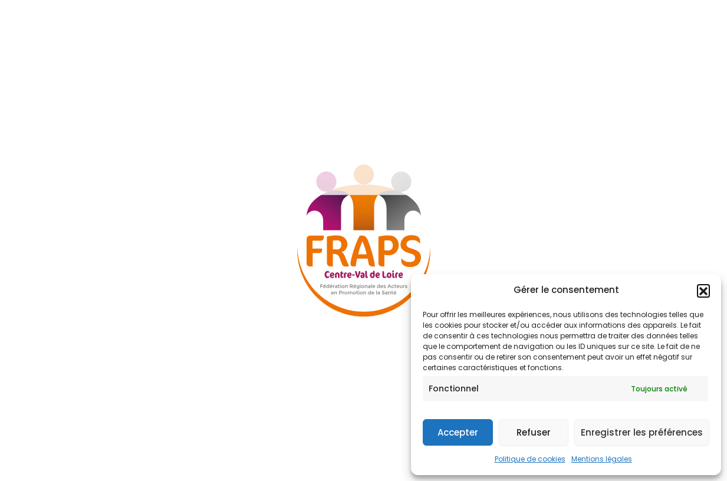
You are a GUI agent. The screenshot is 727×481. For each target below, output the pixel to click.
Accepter (457, 432)
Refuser (534, 432)
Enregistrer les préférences (642, 432)
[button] (703, 290)
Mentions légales (601, 459)
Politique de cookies (530, 459)
